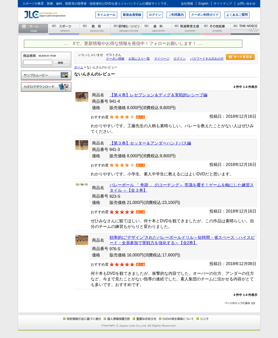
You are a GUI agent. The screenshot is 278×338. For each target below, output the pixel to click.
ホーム (33, 29)
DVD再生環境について (176, 318)
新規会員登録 (132, 15)
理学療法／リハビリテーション (126, 29)
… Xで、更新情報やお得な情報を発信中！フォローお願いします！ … (133, 43)
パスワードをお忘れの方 (207, 58)
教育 (95, 29)
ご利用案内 (176, 15)
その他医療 (216, 29)
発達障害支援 (187, 29)
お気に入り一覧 (139, 58)
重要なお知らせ (143, 318)
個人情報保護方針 (116, 318)
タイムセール (106, 15)
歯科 (156, 29)
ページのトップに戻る (139, 303)
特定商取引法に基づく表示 (81, 318)
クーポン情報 (115, 58)
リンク (202, 318)
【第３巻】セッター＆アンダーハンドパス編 (150, 143)
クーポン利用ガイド (205, 15)
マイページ (161, 58)
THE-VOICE (245, 29)
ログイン (155, 15)
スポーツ (64, 29)
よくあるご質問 (237, 15)
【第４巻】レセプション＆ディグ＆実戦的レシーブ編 (158, 95)
